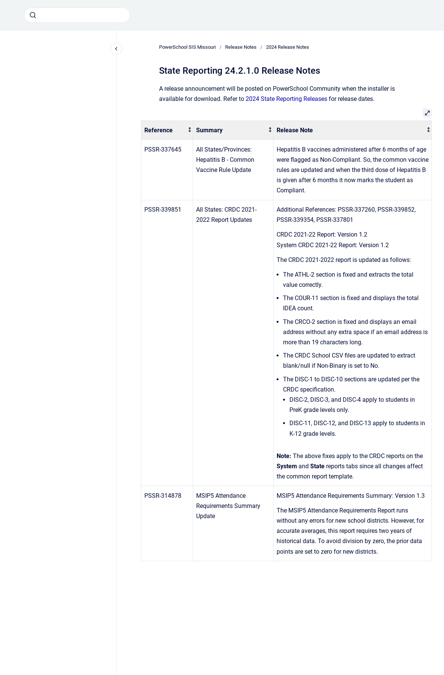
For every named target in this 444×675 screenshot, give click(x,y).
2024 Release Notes (287, 47)
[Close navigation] (116, 49)
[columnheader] (167, 130)
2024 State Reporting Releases (286, 98)
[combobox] (77, 15)
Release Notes (241, 47)
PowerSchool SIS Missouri (187, 47)
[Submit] (33, 15)
